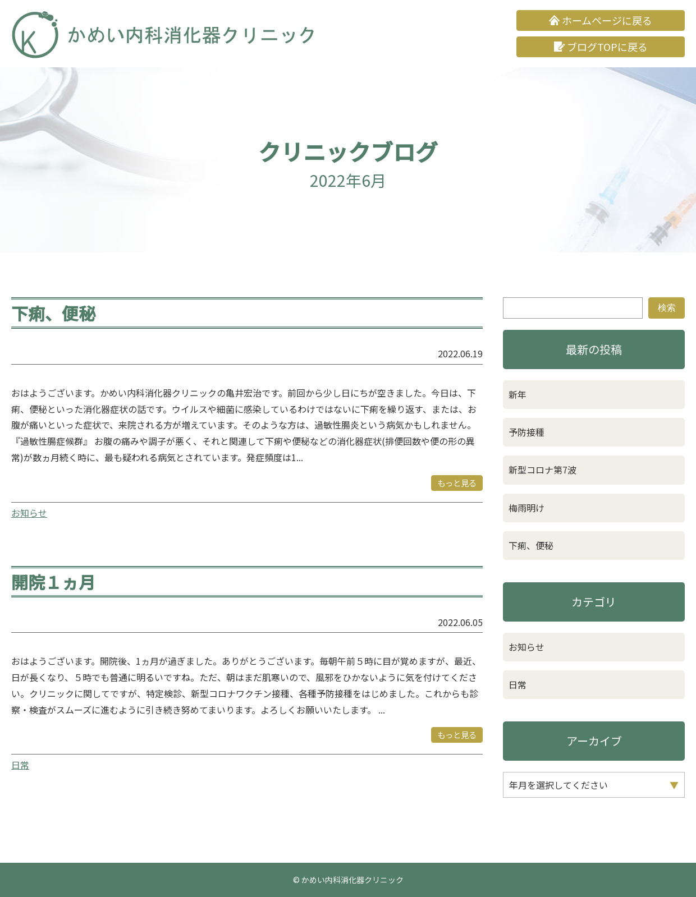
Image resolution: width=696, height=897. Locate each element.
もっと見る (457, 483)
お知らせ (29, 512)
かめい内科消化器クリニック (352, 879)
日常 (20, 764)
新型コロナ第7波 (542, 469)
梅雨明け (526, 507)
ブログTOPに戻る (607, 46)
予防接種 (526, 432)
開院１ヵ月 (53, 581)
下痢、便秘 (53, 313)
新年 (522, 394)
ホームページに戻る (607, 20)
